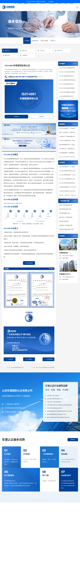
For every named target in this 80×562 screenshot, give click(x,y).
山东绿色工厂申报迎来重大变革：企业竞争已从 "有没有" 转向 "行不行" (68, 136)
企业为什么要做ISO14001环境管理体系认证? (68, 191)
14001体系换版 (29, 263)
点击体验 (40, 1)
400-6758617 (65, 258)
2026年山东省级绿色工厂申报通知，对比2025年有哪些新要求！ (68, 140)
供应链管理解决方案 (64, 213)
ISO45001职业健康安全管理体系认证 (68, 92)
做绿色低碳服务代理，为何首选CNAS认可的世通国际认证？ (68, 144)
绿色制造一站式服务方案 (65, 225)
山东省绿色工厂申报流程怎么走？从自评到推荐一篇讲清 (68, 148)
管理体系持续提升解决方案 (66, 229)
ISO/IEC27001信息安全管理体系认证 (68, 72)
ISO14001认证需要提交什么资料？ (68, 179)
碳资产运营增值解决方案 (65, 205)
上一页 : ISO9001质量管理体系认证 (15, 367)
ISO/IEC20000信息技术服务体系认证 (68, 88)
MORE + (75, 63)
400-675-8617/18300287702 (26, 77)
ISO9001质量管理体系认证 (66, 96)
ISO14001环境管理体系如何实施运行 (68, 183)
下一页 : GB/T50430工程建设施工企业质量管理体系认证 (43, 368)
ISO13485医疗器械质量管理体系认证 (68, 67)
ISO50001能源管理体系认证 (66, 76)
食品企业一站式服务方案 (65, 217)
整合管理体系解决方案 (65, 209)
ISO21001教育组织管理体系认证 (67, 80)
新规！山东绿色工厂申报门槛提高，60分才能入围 (68, 132)
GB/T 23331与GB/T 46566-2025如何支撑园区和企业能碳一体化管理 (68, 156)
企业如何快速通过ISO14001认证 (67, 187)
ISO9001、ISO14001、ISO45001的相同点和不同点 (68, 195)
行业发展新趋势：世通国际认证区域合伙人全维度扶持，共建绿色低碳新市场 (68, 152)
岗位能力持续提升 (64, 221)
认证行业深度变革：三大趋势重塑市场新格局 (68, 128)
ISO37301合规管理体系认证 (66, 84)
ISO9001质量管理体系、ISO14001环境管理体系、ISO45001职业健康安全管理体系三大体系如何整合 (68, 174)
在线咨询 (16, 116)
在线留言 (41, 116)
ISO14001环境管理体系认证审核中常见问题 (68, 170)
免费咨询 (73, 439)
